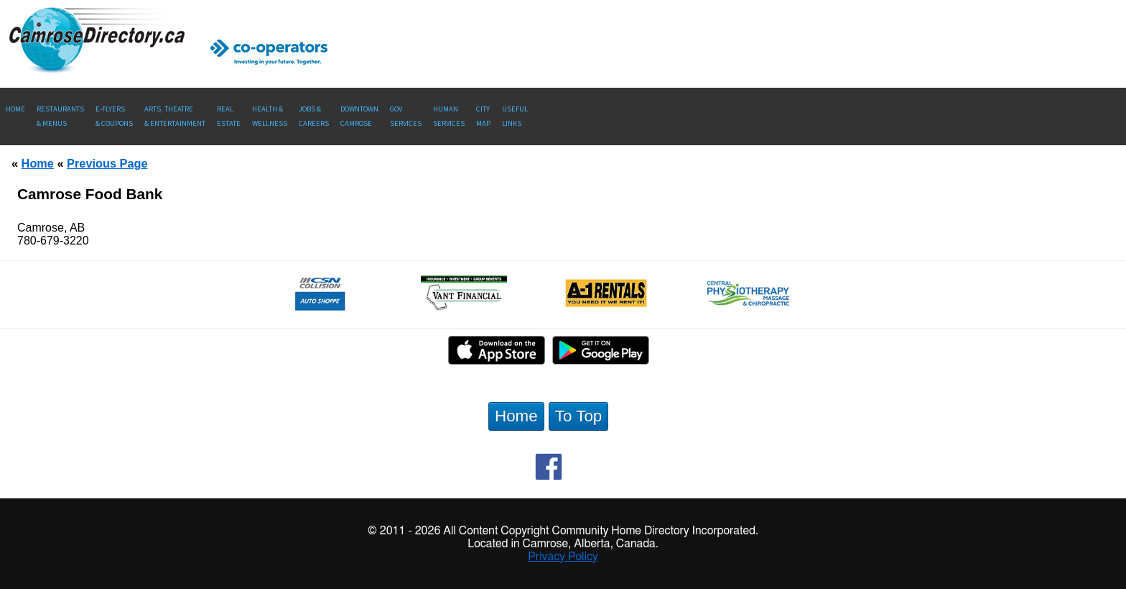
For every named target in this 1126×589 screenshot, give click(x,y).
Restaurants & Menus (60, 116)
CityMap (483, 116)
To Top (578, 416)
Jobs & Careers (314, 116)
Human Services (449, 116)
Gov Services (406, 116)
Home (15, 109)
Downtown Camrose (359, 116)
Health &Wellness (269, 116)
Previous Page (107, 163)
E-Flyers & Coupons (114, 116)
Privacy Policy (563, 556)
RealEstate (229, 116)
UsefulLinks (515, 116)
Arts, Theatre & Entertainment (174, 116)
